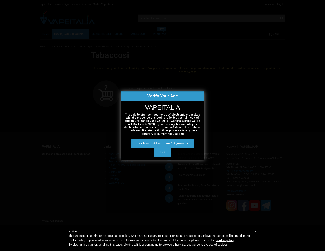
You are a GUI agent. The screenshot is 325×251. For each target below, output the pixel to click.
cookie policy (225, 240)
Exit (162, 152)
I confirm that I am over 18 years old (162, 143)
